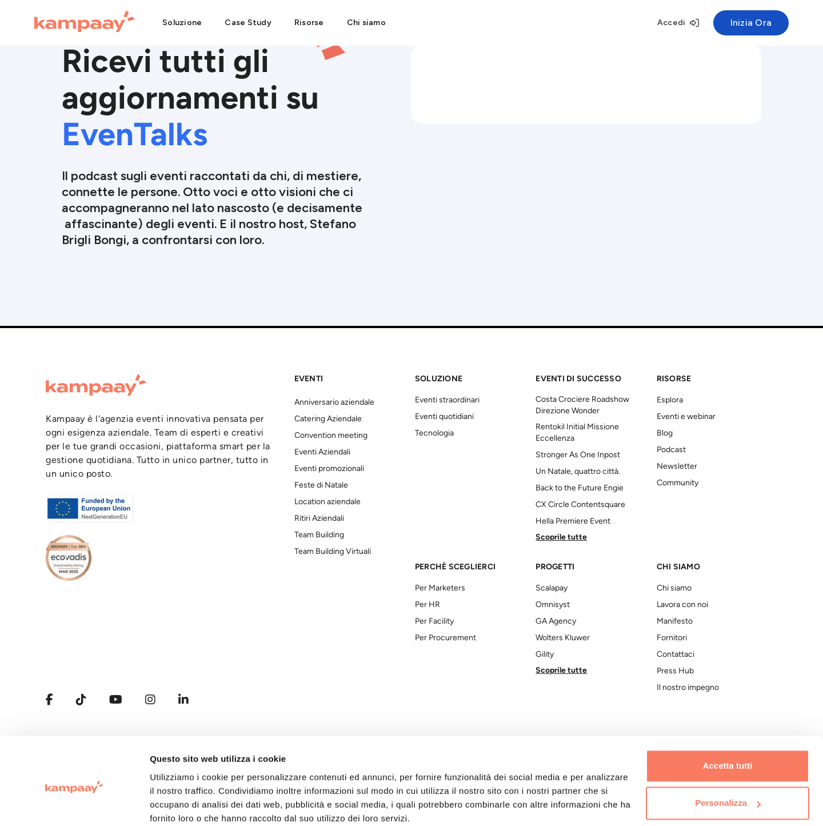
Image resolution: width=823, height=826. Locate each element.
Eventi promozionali (329, 469)
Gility (545, 655)
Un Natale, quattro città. (578, 472)
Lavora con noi (682, 605)
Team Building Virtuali (332, 552)
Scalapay (552, 588)
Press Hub (675, 671)
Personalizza (728, 756)
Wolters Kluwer (563, 638)
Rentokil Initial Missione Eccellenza (577, 433)
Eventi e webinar (686, 417)
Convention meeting (330, 436)
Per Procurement (445, 638)
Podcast (671, 450)
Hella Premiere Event (573, 521)
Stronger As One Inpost (578, 455)
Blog (665, 433)
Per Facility (434, 621)
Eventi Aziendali (322, 452)
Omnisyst (553, 605)
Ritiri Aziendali (319, 518)
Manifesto (675, 621)
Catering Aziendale (328, 419)
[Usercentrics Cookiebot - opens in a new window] (74, 803)
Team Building (319, 535)
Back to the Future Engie (580, 488)
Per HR (427, 605)
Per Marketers (440, 588)
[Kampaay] (84, 22)
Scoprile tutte (561, 537)
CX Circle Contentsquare (580, 505)
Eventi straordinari (447, 400)
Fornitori (672, 638)
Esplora (670, 400)
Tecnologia (434, 433)
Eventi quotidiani (444, 417)
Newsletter (677, 466)
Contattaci (675, 655)
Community (677, 483)
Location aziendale (327, 502)
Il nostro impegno (688, 688)
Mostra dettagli (180, 803)
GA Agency (556, 621)
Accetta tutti (728, 719)
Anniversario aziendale (334, 402)
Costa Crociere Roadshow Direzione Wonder (582, 406)
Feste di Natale (321, 485)
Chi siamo (674, 588)
